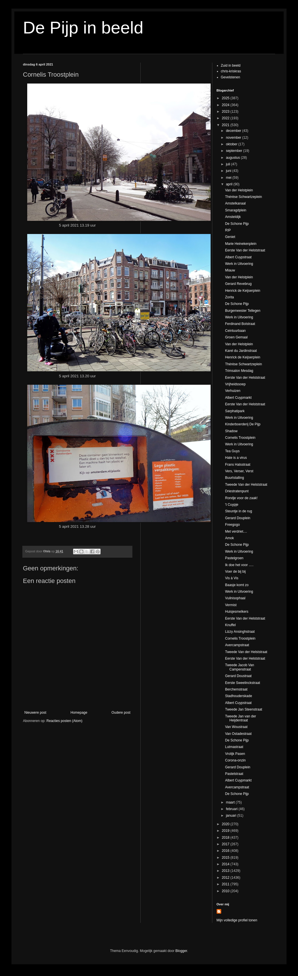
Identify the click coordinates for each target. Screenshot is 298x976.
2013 (226, 871)
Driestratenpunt (236, 491)
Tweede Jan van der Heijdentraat (240, 718)
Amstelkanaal (235, 203)
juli (228, 164)
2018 (226, 838)
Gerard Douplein (237, 518)
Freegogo (232, 525)
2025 (226, 98)
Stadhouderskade (238, 696)
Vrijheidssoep (235, 384)
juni (229, 171)
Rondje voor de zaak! (241, 498)
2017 (226, 844)
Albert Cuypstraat (238, 257)
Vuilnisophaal (235, 598)
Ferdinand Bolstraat (240, 324)
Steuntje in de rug (238, 511)
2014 (226, 864)
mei (229, 178)
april (229, 184)
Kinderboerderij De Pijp (242, 424)
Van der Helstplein (239, 190)
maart (231, 802)
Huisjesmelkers (236, 612)
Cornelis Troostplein (240, 438)
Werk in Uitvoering (239, 264)
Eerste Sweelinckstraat (242, 683)
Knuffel (230, 625)
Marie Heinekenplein (240, 244)
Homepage (78, 713)
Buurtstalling (234, 478)
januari (231, 816)
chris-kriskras (231, 71)
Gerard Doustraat (238, 676)
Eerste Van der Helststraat (245, 250)
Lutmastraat (234, 747)
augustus (233, 158)
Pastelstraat (234, 774)
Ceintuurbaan (235, 331)
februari (232, 809)
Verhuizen (232, 391)
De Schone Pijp (237, 224)
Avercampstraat (237, 645)
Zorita (229, 297)
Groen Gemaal (236, 337)
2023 (226, 112)
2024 (226, 105)
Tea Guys (232, 451)
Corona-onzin (235, 760)
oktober (232, 144)
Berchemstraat (236, 689)
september (234, 151)
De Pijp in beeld (83, 27)
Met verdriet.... (236, 531)
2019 (226, 831)
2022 (226, 118)
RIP (228, 230)
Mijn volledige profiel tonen (237, 920)
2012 (226, 878)
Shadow (231, 431)
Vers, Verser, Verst (239, 471)
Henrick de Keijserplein (242, 291)
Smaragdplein (235, 210)
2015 (226, 858)
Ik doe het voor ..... (239, 565)
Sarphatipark (234, 411)
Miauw (230, 270)
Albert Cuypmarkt (238, 398)
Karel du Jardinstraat (241, 351)
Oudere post (120, 713)
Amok (229, 538)
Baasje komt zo (236, 585)
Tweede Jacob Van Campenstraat (239, 667)
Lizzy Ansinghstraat (239, 632)
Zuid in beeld (231, 66)
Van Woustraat (236, 727)
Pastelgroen (234, 558)
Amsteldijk (233, 217)
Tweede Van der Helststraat (246, 485)
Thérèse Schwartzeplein (243, 197)
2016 (226, 851)
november (234, 138)
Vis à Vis (231, 578)
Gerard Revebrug (238, 284)
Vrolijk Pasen (235, 754)
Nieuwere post (35, 713)
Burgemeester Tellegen (242, 311)
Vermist (230, 605)
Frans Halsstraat (237, 465)
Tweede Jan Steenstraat (243, 709)
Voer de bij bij (235, 572)
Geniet (230, 237)
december (234, 131)
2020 (226, 824)
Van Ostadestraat (238, 734)
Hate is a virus (236, 458)
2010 (226, 891)
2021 (226, 125)
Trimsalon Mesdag (239, 371)
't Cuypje (231, 505)
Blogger (181, 951)
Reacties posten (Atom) (64, 721)
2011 (226, 884)
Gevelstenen (230, 77)
